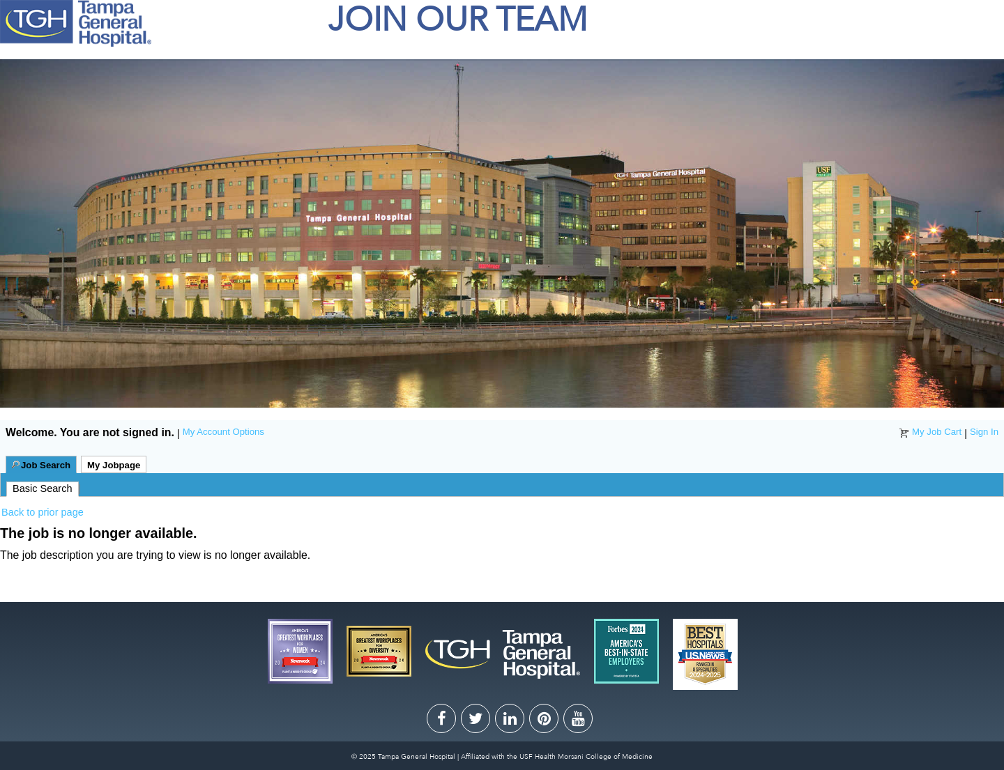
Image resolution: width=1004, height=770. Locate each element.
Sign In (984, 431)
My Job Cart (936, 431)
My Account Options (223, 431)
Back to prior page (42, 512)
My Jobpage (113, 465)
